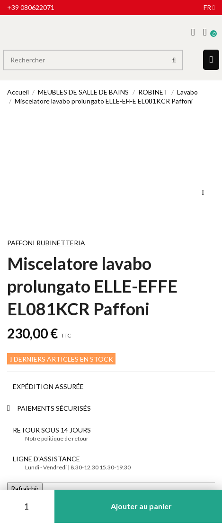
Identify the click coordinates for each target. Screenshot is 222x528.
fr (209, 7)
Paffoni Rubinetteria (46, 243)
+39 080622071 (30, 7)
